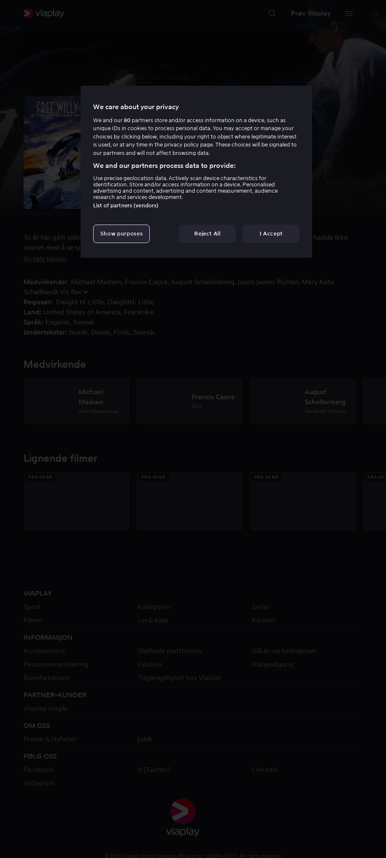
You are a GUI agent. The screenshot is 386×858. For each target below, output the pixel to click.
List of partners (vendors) (126, 205)
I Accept (271, 233)
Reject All (207, 233)
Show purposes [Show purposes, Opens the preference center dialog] (121, 233)
